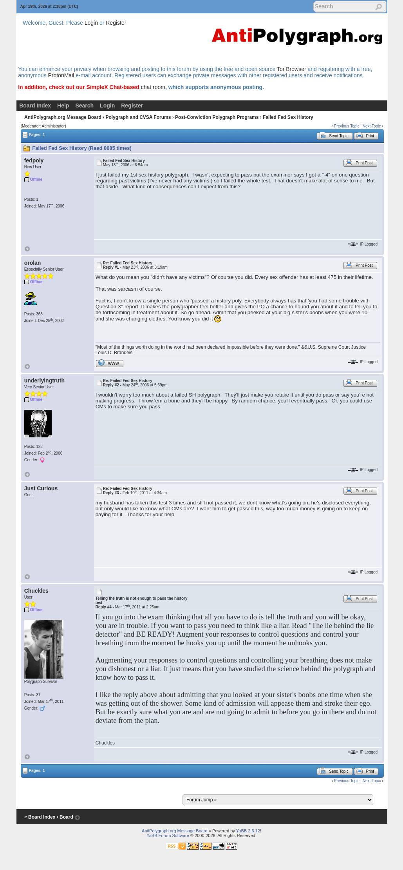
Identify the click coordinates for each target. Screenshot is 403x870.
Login (91, 23)
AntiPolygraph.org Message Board (62, 117)
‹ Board (65, 817)
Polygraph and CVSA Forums (138, 117)
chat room (153, 87)
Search (84, 105)
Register (116, 23)
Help (63, 105)
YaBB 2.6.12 (248, 830)
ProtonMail (61, 75)
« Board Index (39, 817)
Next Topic (372, 126)
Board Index (35, 105)
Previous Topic (347, 126)
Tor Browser (291, 69)
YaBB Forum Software (167, 835)
